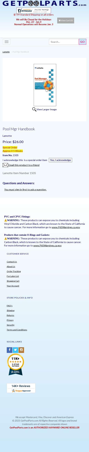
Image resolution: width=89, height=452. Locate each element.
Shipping (10, 310)
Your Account (13, 286)
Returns (10, 315)
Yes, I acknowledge (60, 160)
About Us (11, 266)
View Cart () (66, 20)
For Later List (13, 276)
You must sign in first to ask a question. (25, 189)
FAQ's (9, 305)
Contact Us (12, 261)
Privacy (10, 320)
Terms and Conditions (17, 329)
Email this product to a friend (23, 165)
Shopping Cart (13, 281)
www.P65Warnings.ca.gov (66, 227)
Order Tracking (14, 271)
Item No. (8, 155)
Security (10, 325)
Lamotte (6, 51)
